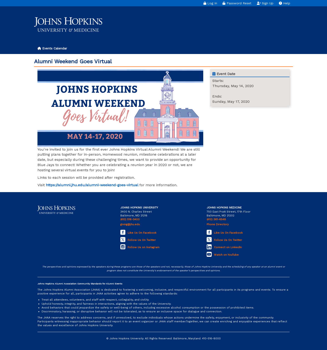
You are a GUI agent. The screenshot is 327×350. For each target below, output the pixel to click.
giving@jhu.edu (130, 224)
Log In (210, 3)
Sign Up (265, 3)
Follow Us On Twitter (142, 240)
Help (284, 3)
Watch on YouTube (226, 254)
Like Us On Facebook (142, 232)
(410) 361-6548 (216, 219)
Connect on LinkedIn (228, 247)
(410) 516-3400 (130, 219)
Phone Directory (218, 224)
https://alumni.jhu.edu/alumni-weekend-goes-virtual (92, 185)
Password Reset (237, 3)
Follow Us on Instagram (143, 247)
